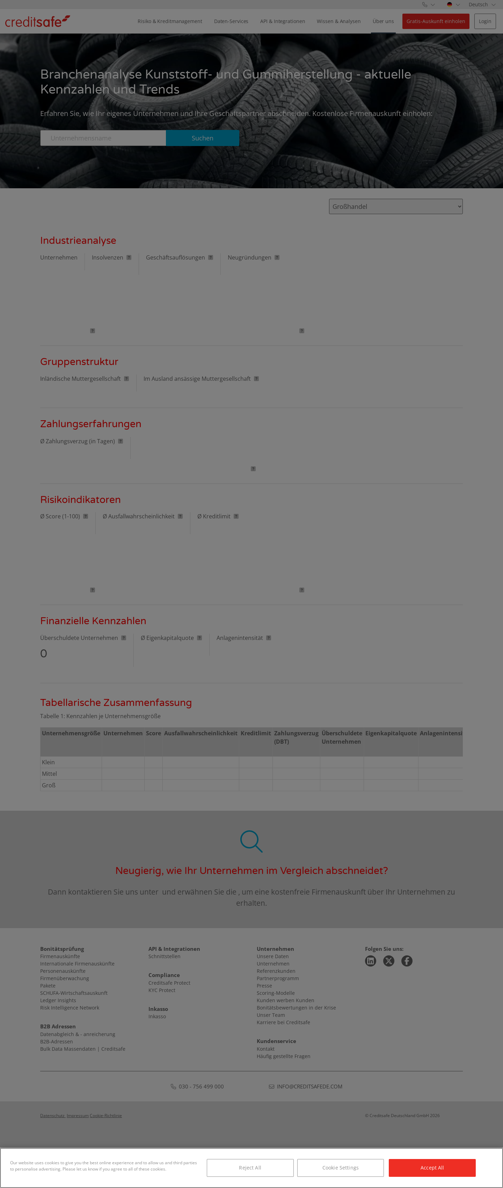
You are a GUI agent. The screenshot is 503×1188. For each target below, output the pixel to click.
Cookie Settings (340, 1167)
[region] (251, 1168)
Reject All (250, 1167)
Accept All (432, 1167)
